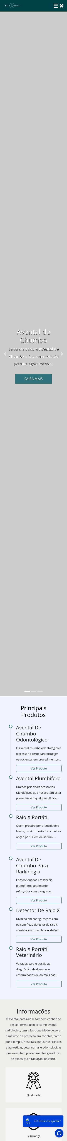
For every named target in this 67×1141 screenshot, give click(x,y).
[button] (5, 354)
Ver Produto (39, 768)
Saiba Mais (33, 378)
